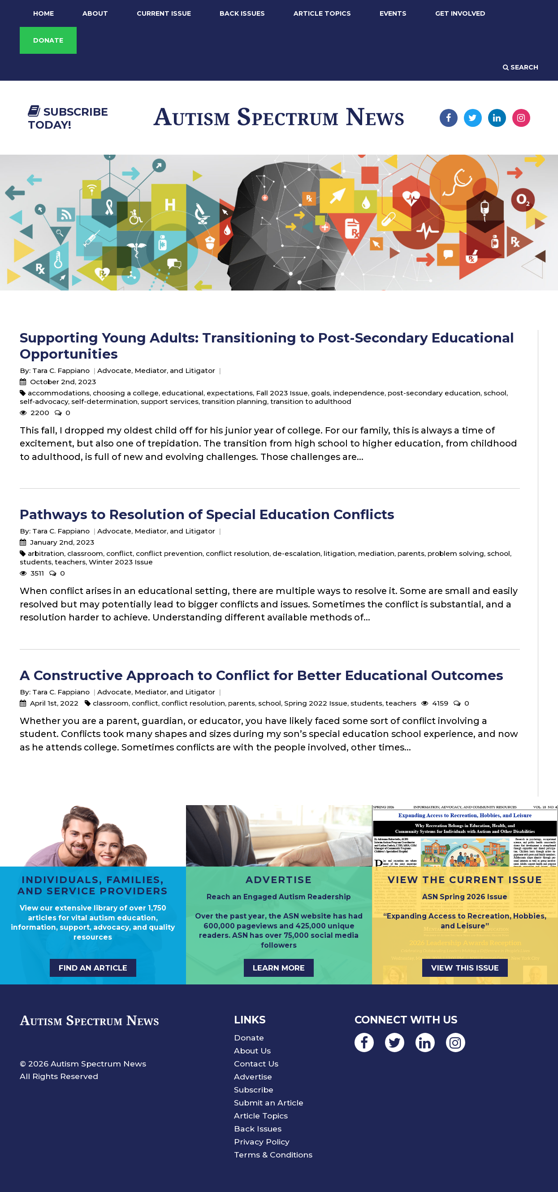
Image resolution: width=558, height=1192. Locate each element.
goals (320, 393)
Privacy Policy (262, 1141)
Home (43, 13)
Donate (48, 40)
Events (393, 13)
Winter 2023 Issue (121, 562)
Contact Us (256, 1063)
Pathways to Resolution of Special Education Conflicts (207, 514)
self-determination (104, 401)
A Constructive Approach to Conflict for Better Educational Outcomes (261, 675)
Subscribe (253, 1089)
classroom (85, 553)
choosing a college (126, 393)
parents (411, 553)
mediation (376, 553)
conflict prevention (169, 553)
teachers (70, 562)
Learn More (279, 967)
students (36, 562)
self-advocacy (44, 401)
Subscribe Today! (68, 118)
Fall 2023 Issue (282, 393)
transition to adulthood (310, 401)
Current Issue (164, 13)
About (95, 13)
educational (182, 393)
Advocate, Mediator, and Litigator (156, 370)
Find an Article (93, 967)
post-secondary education (434, 393)
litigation (339, 553)
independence (359, 393)
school (495, 393)
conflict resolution (237, 553)
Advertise (253, 1076)
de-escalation (296, 553)
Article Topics (322, 13)
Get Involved (460, 13)
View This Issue (465, 967)
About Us (252, 1050)
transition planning (234, 401)
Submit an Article (268, 1102)
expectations (230, 393)
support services (170, 401)
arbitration (46, 553)
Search (520, 67)
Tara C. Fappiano (61, 370)
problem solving (456, 553)
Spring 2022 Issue (315, 703)
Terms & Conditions (273, 1154)
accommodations (59, 393)
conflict (119, 553)
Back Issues (242, 13)
